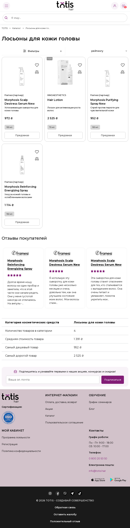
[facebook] (58, 493)
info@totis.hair (97, 470)
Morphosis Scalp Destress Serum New (64, 262)
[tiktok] (80, 493)
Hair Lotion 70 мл (65, 90)
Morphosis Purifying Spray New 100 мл (108, 90)
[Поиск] (6, 18)
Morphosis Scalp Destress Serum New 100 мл (22, 90)
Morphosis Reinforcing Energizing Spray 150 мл (22, 177)
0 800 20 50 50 (98, 458)
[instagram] (50, 493)
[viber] (65, 493)
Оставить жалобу (65, 514)
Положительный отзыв (65, 521)
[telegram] (72, 493)
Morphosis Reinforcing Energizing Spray (19, 264)
